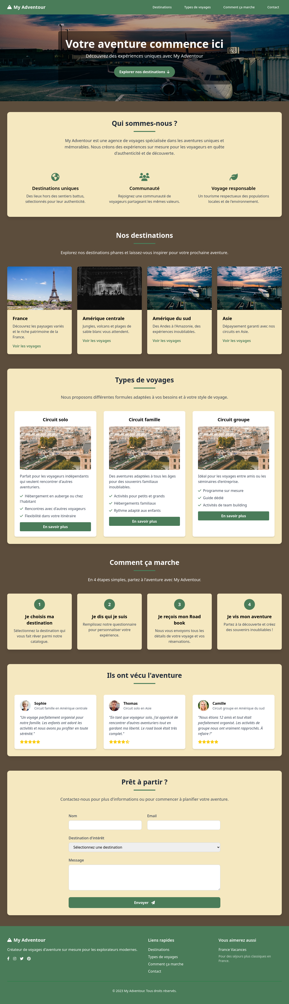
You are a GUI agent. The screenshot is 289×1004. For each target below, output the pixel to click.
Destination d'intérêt (86, 837)
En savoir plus (55, 526)
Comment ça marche (239, 7)
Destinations (162, 7)
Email (152, 815)
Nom (73, 815)
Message (76, 860)
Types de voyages (197, 7)
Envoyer (144, 902)
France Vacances (233, 949)
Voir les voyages (27, 346)
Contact (273, 7)
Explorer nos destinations (144, 71)
